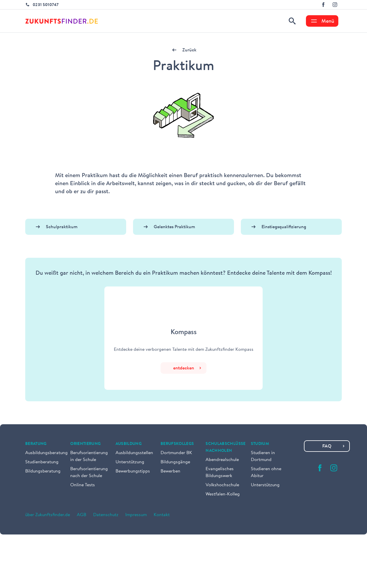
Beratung (36, 444)
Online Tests (82, 485)
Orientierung (85, 444)
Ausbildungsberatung (46, 453)
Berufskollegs (177, 444)
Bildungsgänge (175, 462)
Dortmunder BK (176, 453)
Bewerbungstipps (133, 471)
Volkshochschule (222, 485)
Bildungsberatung (42, 471)
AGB (81, 515)
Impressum (136, 515)
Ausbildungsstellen (134, 453)
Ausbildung (129, 444)
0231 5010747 (45, 5)
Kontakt (162, 515)
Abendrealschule (222, 460)
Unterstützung (130, 462)
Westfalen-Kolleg (223, 494)
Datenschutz (105, 515)
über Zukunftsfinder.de (47, 515)
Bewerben (170, 471)
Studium (260, 444)
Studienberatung (41, 462)
